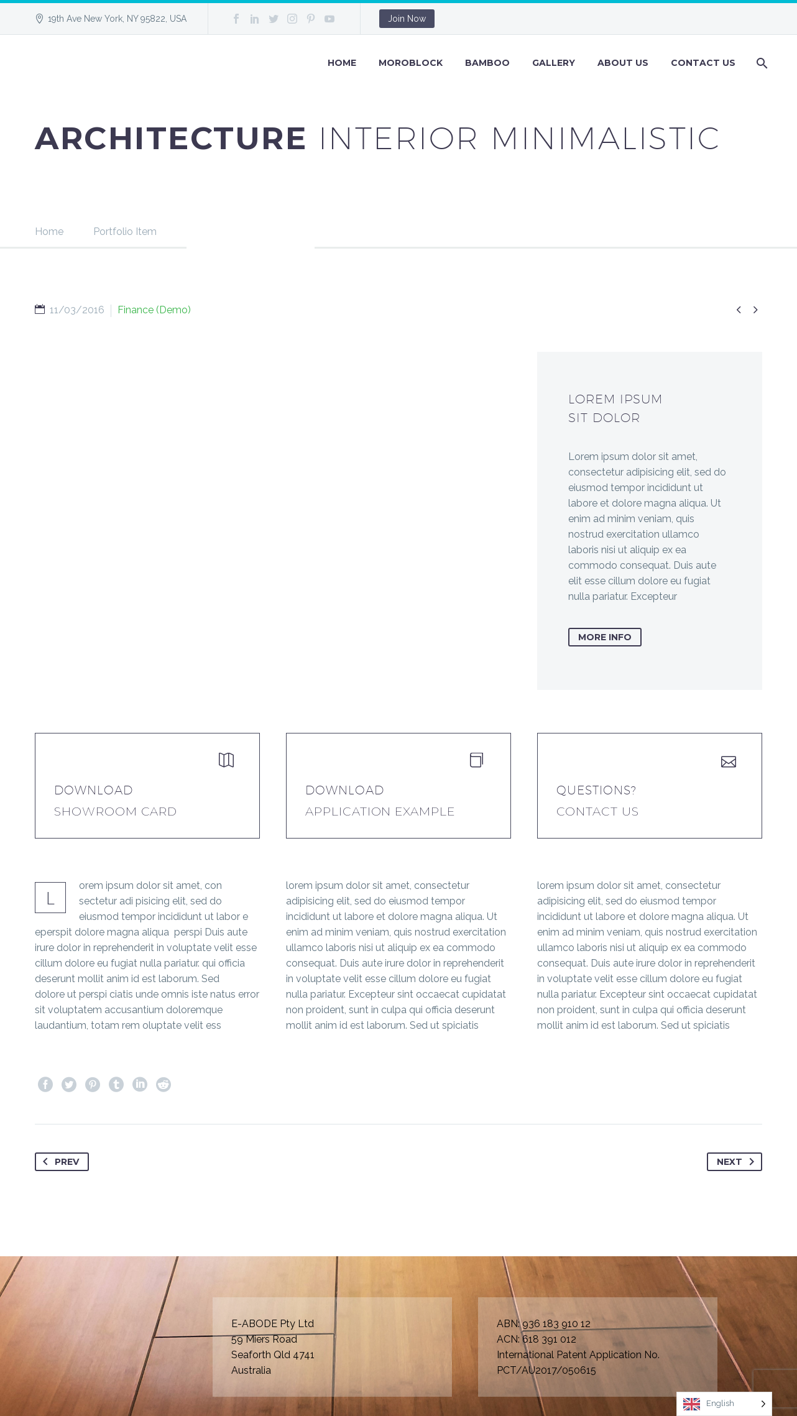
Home (342, 62)
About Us (622, 62)
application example (380, 811)
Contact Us (703, 62)
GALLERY (553, 62)
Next (738, 1162)
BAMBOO (487, 62)
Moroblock (411, 62)
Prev (58, 1162)
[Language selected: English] (724, 1404)
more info (605, 637)
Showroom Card (115, 811)
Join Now (407, 19)
